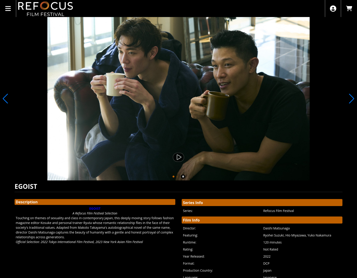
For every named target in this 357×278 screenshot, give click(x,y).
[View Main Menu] (8, 8)
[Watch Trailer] (178, 157)
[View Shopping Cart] (349, 8)
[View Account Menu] (333, 8)
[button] (173, 176)
